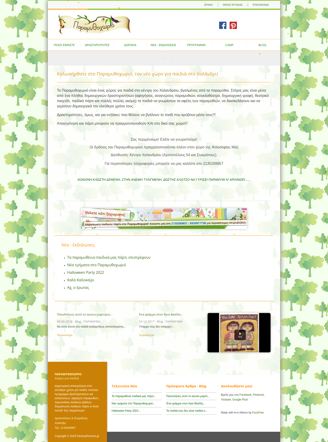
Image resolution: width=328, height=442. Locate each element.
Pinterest (258, 394)
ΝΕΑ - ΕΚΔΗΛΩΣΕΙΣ (163, 45)
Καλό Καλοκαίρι (80, 279)
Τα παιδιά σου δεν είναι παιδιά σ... (187, 410)
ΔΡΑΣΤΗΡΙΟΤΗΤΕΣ (97, 45)
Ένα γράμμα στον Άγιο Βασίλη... (185, 403)
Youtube (226, 399)
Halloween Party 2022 (85, 272)
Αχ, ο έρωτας (78, 287)
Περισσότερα (64, 335)
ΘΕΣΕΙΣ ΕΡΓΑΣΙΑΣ (233, 4)
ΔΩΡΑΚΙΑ (130, 45)
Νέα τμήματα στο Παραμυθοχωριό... (133, 403)
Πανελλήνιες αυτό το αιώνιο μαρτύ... (188, 396)
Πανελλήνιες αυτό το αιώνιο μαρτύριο (83, 314)
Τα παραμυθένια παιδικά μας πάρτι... (134, 396)
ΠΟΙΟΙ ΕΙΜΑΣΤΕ (64, 45)
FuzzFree (258, 412)
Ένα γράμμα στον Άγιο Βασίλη (160, 314)
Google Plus (239, 399)
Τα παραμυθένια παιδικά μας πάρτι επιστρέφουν (109, 257)
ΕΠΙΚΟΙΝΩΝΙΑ (261, 4)
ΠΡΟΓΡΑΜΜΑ (196, 45)
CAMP (229, 45)
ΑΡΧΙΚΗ (208, 4)
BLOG (262, 45)
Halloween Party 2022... (126, 410)
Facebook (245, 394)
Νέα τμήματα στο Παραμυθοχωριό (96, 264)
